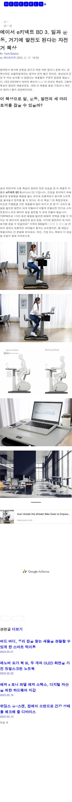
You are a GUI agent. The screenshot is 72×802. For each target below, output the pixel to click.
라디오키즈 (10, 57)
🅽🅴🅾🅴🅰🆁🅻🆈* (25, 3)
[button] (5, 14)
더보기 (17, 629)
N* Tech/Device (9, 53)
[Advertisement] (36, 571)
